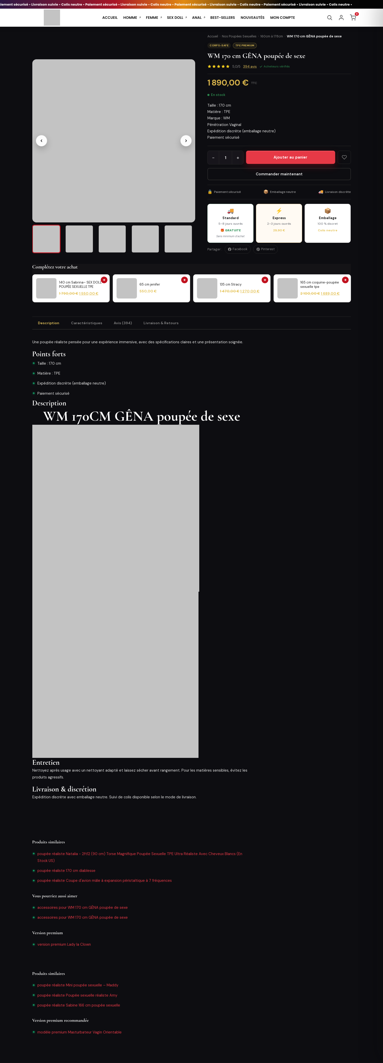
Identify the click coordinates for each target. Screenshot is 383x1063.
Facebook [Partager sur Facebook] (237, 249)
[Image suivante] (186, 138)
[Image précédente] (41, 138)
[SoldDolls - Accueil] (52, 17)
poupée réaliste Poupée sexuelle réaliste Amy (77, 995)
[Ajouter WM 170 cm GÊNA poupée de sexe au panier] (290, 157)
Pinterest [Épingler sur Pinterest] (266, 249)
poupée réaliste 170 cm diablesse (66, 871)
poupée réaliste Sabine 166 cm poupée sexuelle (78, 1005)
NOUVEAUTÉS (253, 17)
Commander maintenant (279, 174)
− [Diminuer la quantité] (213, 157)
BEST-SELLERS (222, 17)
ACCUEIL (110, 17)
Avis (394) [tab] (125, 323)
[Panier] (353, 17)
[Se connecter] (341, 17)
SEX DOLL (175, 17)
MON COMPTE (282, 17)
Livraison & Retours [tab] (163, 323)
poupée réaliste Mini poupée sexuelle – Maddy (77, 985)
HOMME (130, 17)
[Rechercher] (329, 17)
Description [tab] (49, 323)
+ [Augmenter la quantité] (237, 157)
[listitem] (47, 238)
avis (250, 66)
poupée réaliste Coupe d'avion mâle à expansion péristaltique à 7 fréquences (104, 881)
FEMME (152, 17)
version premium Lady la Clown (64, 944)
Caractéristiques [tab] (87, 323)
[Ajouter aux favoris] (344, 157)
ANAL (197, 17)
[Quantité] (225, 157)
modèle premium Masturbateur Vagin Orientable (79, 1032)
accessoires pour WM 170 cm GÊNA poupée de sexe (82, 908)
